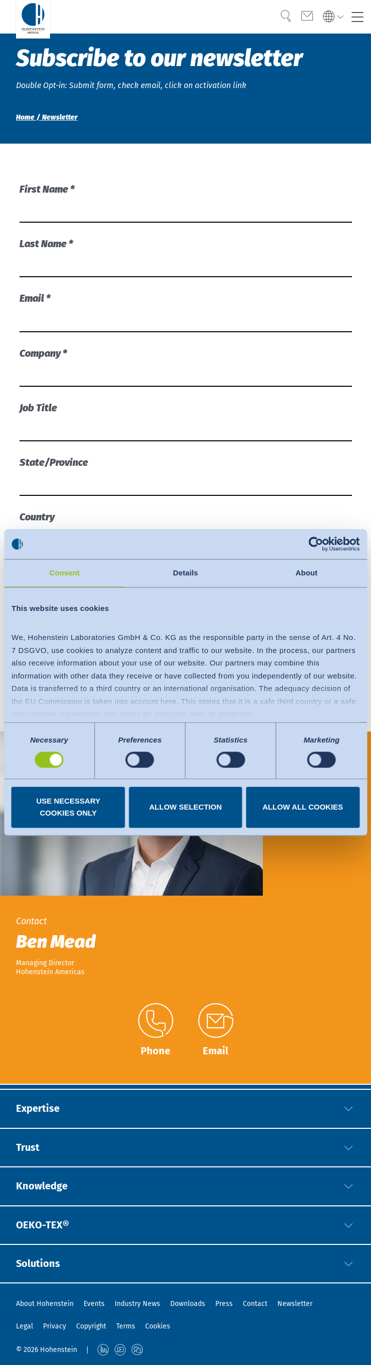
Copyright (91, 1326)
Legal (24, 1326)
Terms (125, 1326)
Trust (28, 1147)
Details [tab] (185, 572)
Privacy (54, 1326)
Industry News (137, 1304)
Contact (255, 1304)
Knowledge (42, 1186)
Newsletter (294, 1304)
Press (224, 1304)
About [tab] (306, 572)
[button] (348, 1108)
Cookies (157, 1326)
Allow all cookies (302, 807)
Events (94, 1304)
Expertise (38, 1108)
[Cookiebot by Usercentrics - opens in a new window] (315, 543)
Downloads (187, 1304)
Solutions (38, 1264)
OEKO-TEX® (42, 1225)
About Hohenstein (45, 1304)
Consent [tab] (64, 572)
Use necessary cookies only (68, 807)
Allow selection (185, 807)
